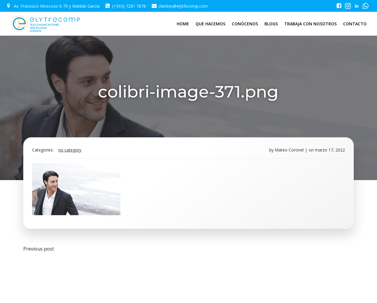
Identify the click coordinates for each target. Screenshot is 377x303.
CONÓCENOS (245, 24)
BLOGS (271, 24)
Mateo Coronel (289, 150)
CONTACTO (355, 24)
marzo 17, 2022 (330, 150)
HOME (183, 24)
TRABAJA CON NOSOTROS (310, 24)
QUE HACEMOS (210, 24)
